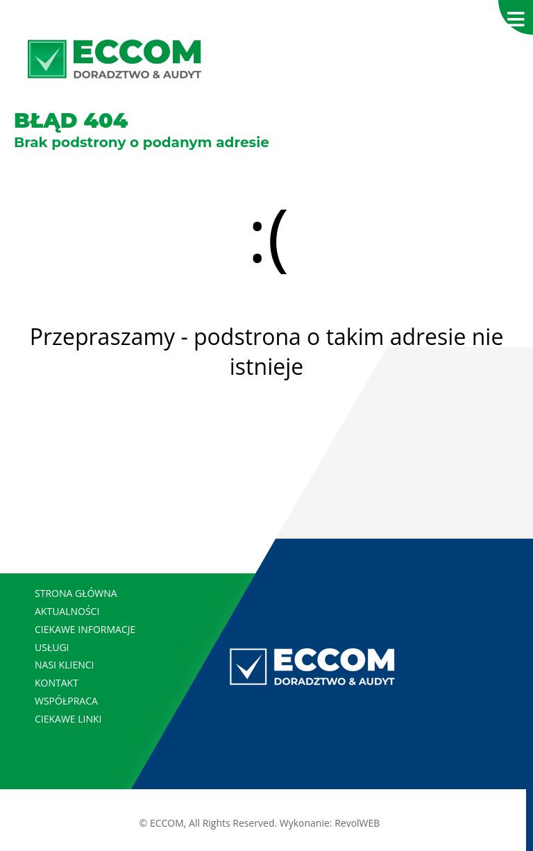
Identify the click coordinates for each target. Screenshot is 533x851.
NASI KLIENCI (64, 664)
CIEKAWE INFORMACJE (85, 629)
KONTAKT (56, 682)
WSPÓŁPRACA (66, 700)
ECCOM (167, 822)
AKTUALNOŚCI (67, 611)
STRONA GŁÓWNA (76, 593)
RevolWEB (357, 822)
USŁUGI (52, 647)
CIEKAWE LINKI (68, 718)
